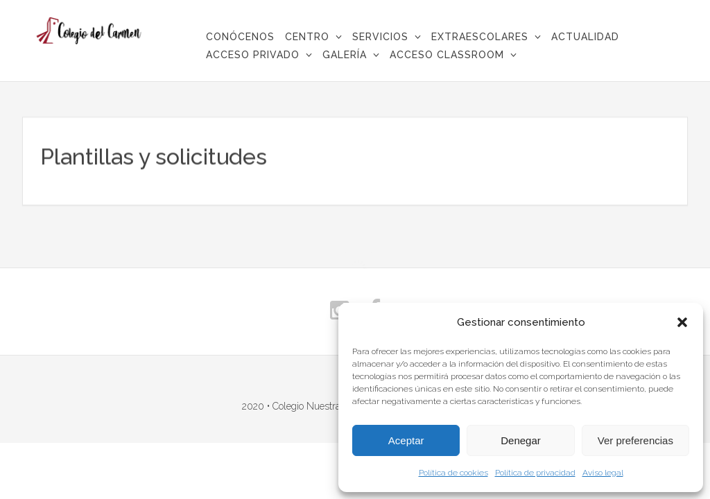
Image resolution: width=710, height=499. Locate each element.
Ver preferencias (635, 440)
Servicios (380, 36)
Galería (344, 54)
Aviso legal (602, 473)
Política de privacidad (535, 473)
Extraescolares (479, 36)
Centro (307, 36)
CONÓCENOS (240, 36)
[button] (682, 322)
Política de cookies (453, 473)
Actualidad (585, 36)
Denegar (521, 440)
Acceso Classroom (447, 54)
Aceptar (406, 440)
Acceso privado (253, 54)
